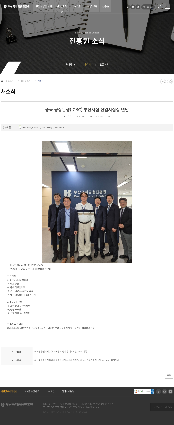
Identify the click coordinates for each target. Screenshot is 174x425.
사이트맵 (50, 392)
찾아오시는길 (68, 392)
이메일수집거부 (32, 392)
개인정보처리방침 (9, 392)
